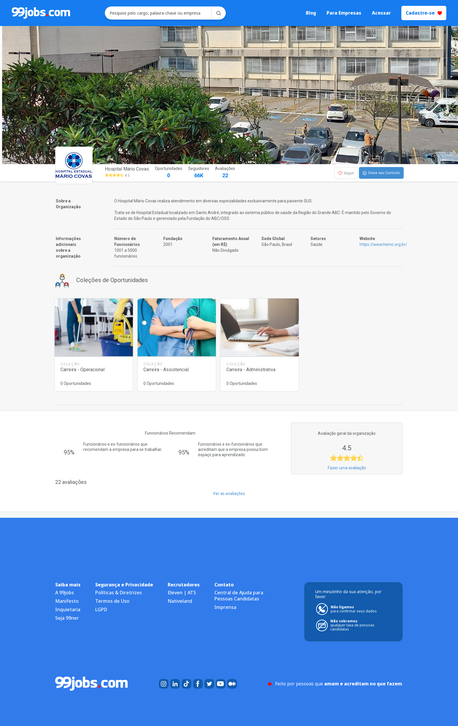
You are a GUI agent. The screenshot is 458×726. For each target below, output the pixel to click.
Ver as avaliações (229, 493)
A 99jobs (64, 592)
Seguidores (198, 172)
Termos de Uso (112, 601)
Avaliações (225, 172)
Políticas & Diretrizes (118, 592)
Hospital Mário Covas (127, 169)
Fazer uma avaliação (347, 468)
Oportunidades (168, 172)
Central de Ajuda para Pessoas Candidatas (238, 595)
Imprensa (225, 607)
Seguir (346, 173)
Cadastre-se (424, 13)
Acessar (381, 13)
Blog (311, 13)
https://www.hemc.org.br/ (383, 244)
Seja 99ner (67, 618)
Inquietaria (67, 609)
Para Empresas (344, 13)
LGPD (101, 609)
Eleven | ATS (182, 592)
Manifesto (67, 601)
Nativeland (180, 601)
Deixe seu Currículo (381, 173)
